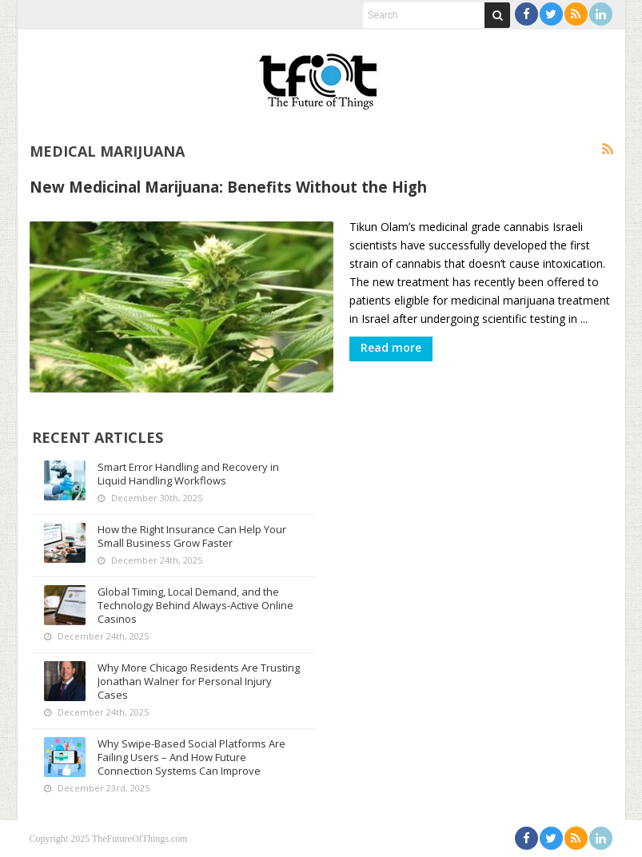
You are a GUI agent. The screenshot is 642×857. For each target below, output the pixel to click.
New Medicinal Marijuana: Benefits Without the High (228, 187)
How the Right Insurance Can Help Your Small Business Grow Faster (192, 536)
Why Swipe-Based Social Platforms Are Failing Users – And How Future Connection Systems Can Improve (191, 757)
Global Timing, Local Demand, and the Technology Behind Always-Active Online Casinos (195, 605)
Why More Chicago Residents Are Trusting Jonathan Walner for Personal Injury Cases (199, 681)
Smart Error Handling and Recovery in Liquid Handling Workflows (188, 474)
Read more (391, 347)
